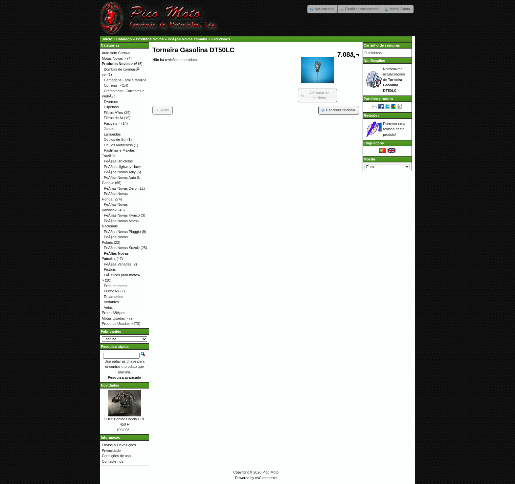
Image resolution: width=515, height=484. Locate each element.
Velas (108, 307)
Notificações (374, 61)
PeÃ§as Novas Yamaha (187, 39)
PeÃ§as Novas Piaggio (122, 232)
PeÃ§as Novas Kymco (122, 215)
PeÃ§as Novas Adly (120, 172)
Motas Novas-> (114, 58)
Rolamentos (113, 297)
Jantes (109, 129)
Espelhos (111, 107)
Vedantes (111, 302)
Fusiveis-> (112, 123)
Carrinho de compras (382, 45)
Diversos (111, 102)
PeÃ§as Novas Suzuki (122, 248)
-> (117, 64)
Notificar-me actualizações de (394, 80)
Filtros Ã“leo (113, 113)
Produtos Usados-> (117, 324)
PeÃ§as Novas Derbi (120, 188)
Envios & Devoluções (119, 445)
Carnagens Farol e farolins (125, 80)
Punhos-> (111, 291)
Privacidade (111, 450)
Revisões (222, 39)
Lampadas (112, 134)
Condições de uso (116, 456)
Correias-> (112, 85)
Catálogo (124, 39)
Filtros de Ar (113, 118)
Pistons (110, 269)
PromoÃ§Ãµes (113, 313)
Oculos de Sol (115, 139)
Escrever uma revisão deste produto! (394, 129)
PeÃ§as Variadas (117, 264)
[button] (322, 9)
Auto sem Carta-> (116, 53)
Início (107, 39)
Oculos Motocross (118, 145)
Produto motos (115, 286)
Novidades (110, 385)
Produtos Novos (150, 39)
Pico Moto (270, 472)
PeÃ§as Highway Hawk (122, 167)
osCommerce (266, 478)
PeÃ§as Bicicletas (118, 161)
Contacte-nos (112, 461)
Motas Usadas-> (115, 318)
